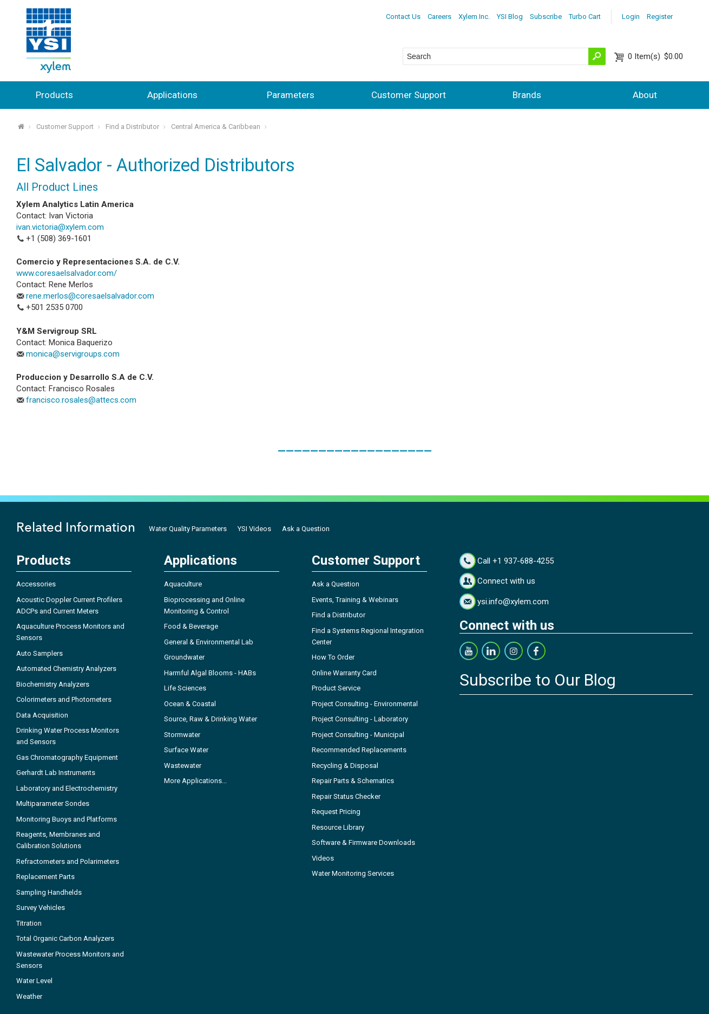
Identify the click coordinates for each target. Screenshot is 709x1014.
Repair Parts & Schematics (353, 781)
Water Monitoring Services (353, 873)
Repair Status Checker (346, 796)
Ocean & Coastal (190, 704)
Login (631, 16)
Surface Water (186, 750)
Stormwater (182, 735)
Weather (29, 996)
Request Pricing (336, 812)
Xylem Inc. (474, 16)
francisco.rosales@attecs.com (81, 400)
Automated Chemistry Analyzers (66, 668)
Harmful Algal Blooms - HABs (210, 673)
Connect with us (506, 581)
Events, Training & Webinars (355, 600)
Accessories (36, 584)
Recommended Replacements (359, 750)
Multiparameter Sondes (52, 803)
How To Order (333, 657)
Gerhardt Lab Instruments (55, 772)
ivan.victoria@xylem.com (60, 227)
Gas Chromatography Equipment (67, 757)
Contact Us (403, 16)
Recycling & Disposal (345, 765)
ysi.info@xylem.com (513, 601)
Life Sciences (185, 688)
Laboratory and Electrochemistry (66, 788)
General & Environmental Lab (208, 642)
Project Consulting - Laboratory (360, 719)
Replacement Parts (45, 877)
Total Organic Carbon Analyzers (65, 938)
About (645, 94)
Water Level (34, 981)
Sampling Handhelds (49, 892)
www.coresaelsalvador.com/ (66, 273)
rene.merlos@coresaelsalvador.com (90, 296)
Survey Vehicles (40, 907)
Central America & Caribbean (215, 126)
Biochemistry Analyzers (52, 684)
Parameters (290, 94)
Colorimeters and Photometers (63, 699)
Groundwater (184, 657)
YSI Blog (510, 16)
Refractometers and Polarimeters (67, 861)
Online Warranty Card (344, 673)
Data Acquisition (42, 715)
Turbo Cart (585, 16)
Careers (439, 16)
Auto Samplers (39, 653)
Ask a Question (306, 529)
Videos (323, 858)
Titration (29, 923)
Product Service (336, 688)
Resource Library (338, 827)
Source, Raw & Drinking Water (210, 719)
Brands (527, 94)
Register (660, 16)
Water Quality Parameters (188, 529)
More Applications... (195, 781)
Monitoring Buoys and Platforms (66, 819)
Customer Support (408, 94)
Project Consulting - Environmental (365, 704)
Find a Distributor (132, 126)
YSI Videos (254, 529)
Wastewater (182, 765)
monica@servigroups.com (73, 354)
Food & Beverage (191, 626)
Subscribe (546, 16)
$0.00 (655, 56)
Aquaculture (183, 584)
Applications (172, 94)
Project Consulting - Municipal (358, 735)
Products (54, 94)
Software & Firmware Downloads (363, 842)
